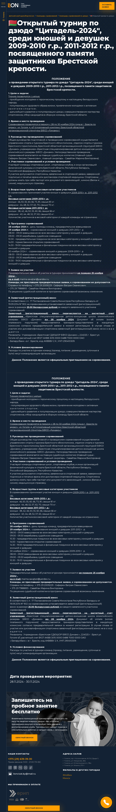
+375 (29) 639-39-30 (20, 759)
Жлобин (67, 775)
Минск (66, 778)
